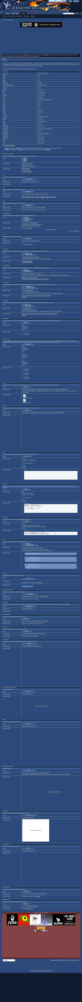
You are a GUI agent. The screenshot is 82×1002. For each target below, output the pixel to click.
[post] (4, 97)
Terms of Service (73, 960)
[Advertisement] (41, 40)
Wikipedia (28, 908)
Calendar (13, 16)
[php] (4, 109)
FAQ (9, 16)
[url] (4, 92)
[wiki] (4, 140)
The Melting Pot (60, 960)
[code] (4, 107)
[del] (4, 121)
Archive (66, 960)
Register (76, 1)
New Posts (4, 16)
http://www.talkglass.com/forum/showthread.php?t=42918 (36, 295)
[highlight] (5, 82)
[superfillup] (5, 136)
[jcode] (4, 124)
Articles (8, 13)
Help (70, 1)
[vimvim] (5, 138)
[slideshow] (5, 133)
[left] (4, 85)
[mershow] (5, 128)
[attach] (4, 119)
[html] (4, 111)
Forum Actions (19, 16)
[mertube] (5, 131)
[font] (4, 80)
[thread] (5, 95)
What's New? (15, 13)
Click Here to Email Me (27, 262)
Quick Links (26, 16)
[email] (4, 90)
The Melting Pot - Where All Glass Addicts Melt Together (35, 279)
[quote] (4, 114)
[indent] (4, 87)
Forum (23, 13)
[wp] (4, 143)
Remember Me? (53, 3)
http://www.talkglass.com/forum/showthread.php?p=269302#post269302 (40, 313)
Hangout (32, 16)
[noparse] (5, 116)
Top (78, 960)
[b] (3, 73)
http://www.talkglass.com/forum (30, 277)
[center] (11, 85)
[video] (4, 104)
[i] (5, 73)
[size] (4, 78)
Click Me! (24, 297)
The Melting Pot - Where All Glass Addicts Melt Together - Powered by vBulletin (36, 6)
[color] (4, 75)
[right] (7, 85)
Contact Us (53, 960)
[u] (6, 73)
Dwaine (38, 896)
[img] (4, 102)
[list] (4, 99)
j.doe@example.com (27, 261)
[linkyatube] (5, 126)
